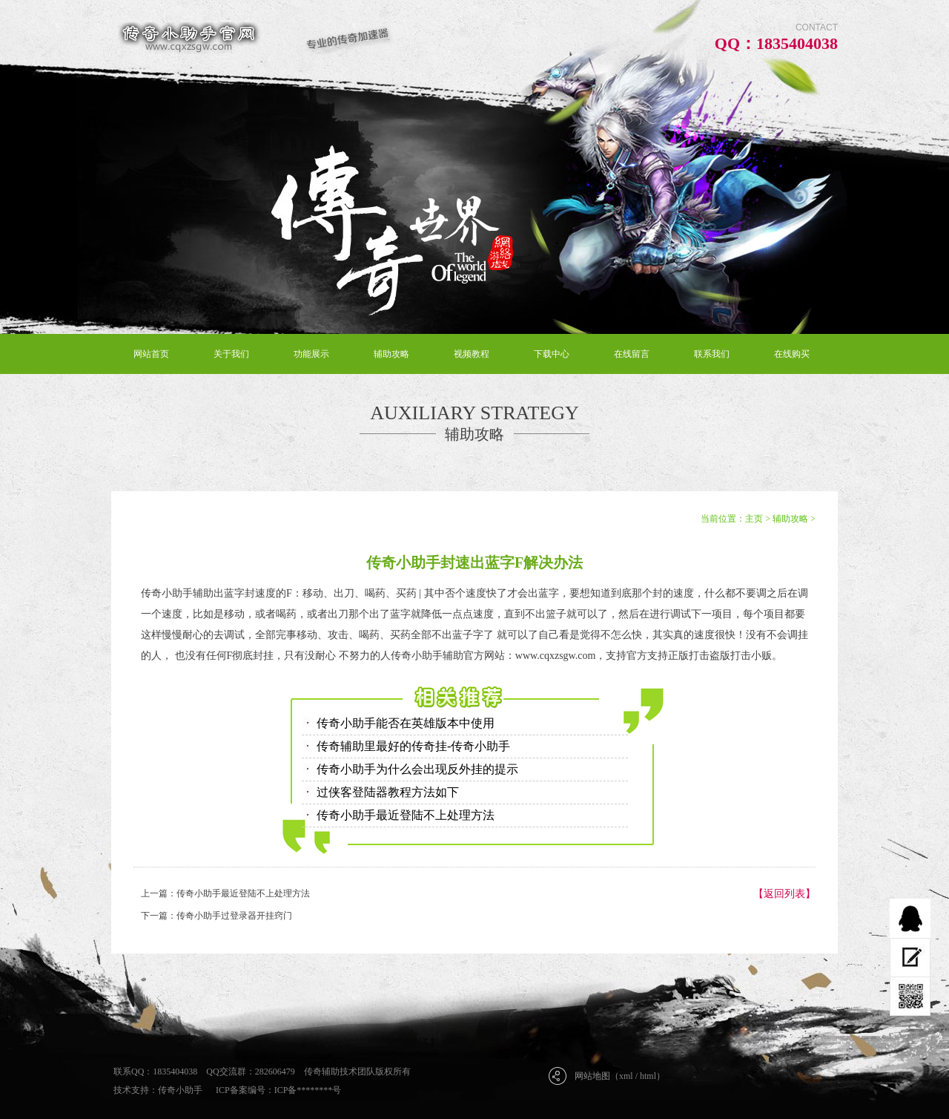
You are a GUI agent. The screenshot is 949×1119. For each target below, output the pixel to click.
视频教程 (471, 354)
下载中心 (551, 354)
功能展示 (311, 354)
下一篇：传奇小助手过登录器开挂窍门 (216, 915)
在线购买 (792, 354)
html (648, 1076)
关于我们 (231, 354)
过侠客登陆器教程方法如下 (388, 792)
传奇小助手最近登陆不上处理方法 (406, 815)
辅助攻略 (391, 354)
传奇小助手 (180, 1090)
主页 (754, 518)
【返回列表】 (784, 893)
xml (626, 1076)
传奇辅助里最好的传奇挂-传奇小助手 (413, 746)
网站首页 (151, 354)
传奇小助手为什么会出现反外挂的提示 (417, 769)
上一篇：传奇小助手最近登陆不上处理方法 (225, 893)
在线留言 (631, 354)
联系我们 (712, 354)
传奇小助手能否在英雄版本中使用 (406, 723)
